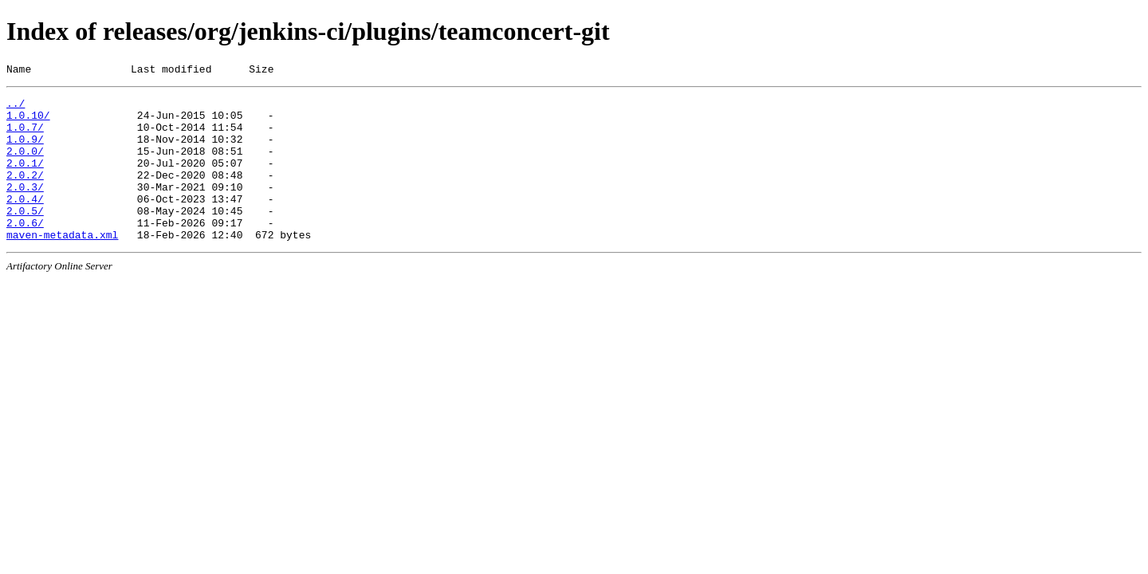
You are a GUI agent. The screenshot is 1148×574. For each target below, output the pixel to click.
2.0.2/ (25, 194)
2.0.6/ (25, 251)
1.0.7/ (25, 136)
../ (15, 107)
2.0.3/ (25, 208)
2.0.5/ (25, 237)
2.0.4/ (25, 222)
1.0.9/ (25, 151)
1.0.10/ (28, 122)
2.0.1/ (25, 179)
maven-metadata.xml (62, 265)
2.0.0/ (25, 165)
